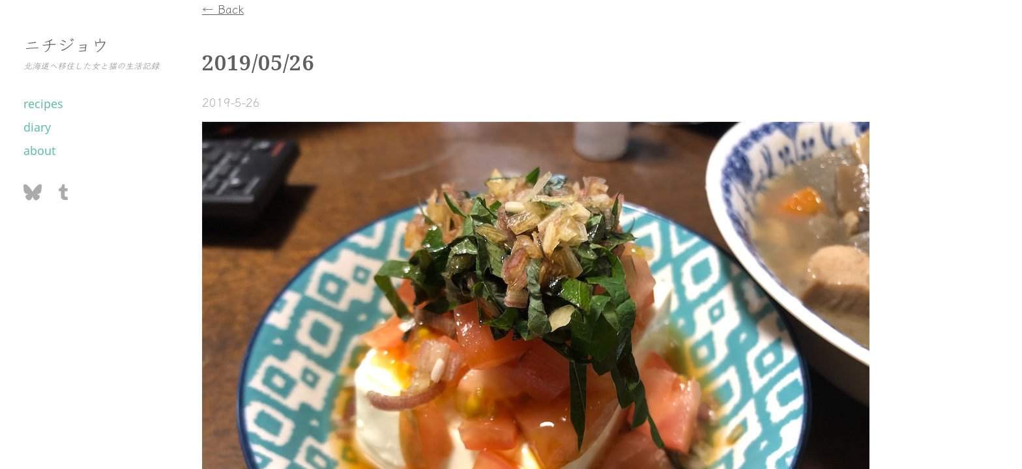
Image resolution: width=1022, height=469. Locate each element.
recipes (43, 103)
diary (37, 127)
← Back (223, 9)
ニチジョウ (65, 44)
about (39, 150)
